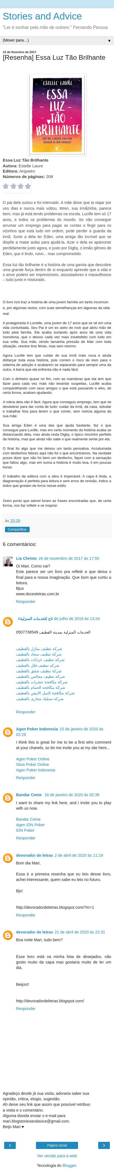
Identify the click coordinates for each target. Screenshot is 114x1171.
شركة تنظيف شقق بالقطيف (39, 671)
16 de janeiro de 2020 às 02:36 (72, 795)
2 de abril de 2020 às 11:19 (79, 855)
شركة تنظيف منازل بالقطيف (39, 648)
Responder (25, 601)
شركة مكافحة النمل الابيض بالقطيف (45, 693)
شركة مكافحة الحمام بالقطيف (40, 687)
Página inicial (57, 1145)
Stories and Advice (42, 16)
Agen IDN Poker (30, 825)
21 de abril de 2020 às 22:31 (80, 932)
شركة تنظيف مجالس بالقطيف (40, 676)
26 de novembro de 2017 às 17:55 (68, 558)
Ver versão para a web (57, 1156)
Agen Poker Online (33, 759)
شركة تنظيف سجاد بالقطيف (39, 654)
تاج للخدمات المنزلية (36, 618)
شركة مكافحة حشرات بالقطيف (42, 682)
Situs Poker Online (32, 764)
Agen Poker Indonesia (37, 729)
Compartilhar (17, 529)
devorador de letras (34, 855)
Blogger (69, 1165)
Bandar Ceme (29, 795)
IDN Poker (25, 830)
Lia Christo (26, 558)
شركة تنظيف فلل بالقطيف (37, 665)
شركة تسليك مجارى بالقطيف (40, 699)
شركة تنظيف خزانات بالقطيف (40, 659)
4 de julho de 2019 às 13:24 (59, 618)
